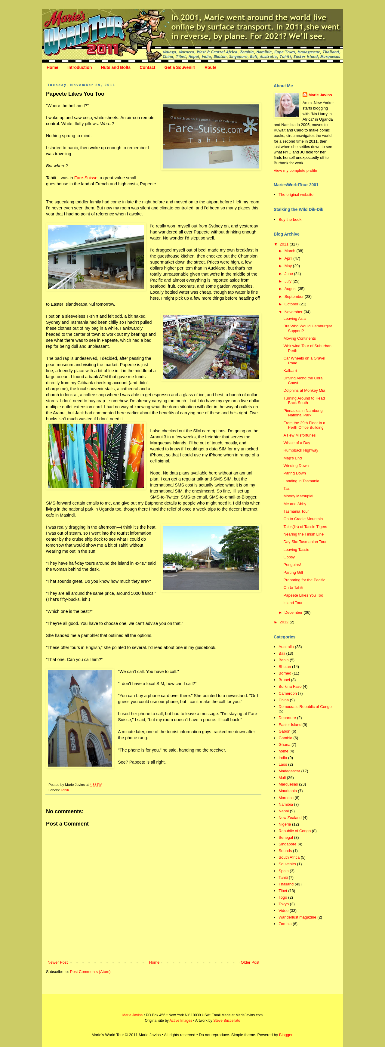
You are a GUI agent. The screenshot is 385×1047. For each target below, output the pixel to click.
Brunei (284, 680)
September (295, 296)
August (291, 288)
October (292, 304)
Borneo (285, 673)
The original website (296, 194)
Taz (286, 488)
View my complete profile (295, 170)
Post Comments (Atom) (90, 971)
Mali (282, 777)
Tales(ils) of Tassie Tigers (305, 526)
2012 (285, 622)
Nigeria (285, 824)
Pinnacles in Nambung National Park (302, 413)
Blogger (285, 1035)
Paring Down (294, 473)
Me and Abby (294, 504)
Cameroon (288, 693)
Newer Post (58, 962)
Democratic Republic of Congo (305, 706)
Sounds (285, 850)
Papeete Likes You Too (303, 595)
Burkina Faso (290, 686)
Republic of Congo (295, 831)
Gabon (284, 731)
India (283, 757)
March (291, 251)
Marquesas (288, 784)
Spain (283, 871)
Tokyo (284, 904)
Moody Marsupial (298, 496)
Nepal (284, 811)
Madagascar (289, 771)
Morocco (286, 797)
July (289, 281)
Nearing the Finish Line (303, 534)
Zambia (285, 924)
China (284, 700)
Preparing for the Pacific (304, 580)
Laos (283, 764)
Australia (286, 646)
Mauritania (288, 791)
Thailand (286, 884)
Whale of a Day (296, 442)
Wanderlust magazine (297, 917)
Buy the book (290, 219)
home (283, 751)
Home (52, 67)
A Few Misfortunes (299, 435)
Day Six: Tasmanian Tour (304, 541)
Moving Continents (299, 338)
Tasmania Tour (296, 511)
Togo (283, 897)
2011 (285, 244)
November (294, 312)
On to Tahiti (293, 587)
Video (283, 910)
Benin (283, 660)
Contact (147, 67)
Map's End (292, 458)
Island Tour (292, 603)
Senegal (286, 837)
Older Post (250, 962)
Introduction (79, 67)
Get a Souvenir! (179, 67)
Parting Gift (293, 572)
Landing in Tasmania (301, 481)
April (289, 258)
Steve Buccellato (226, 1020)
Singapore (287, 844)
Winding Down (296, 465)
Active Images (181, 1020)
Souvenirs (287, 864)
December (294, 612)
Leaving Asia (294, 318)
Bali (282, 653)
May (289, 266)
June (289, 273)
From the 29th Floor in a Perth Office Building (304, 425)
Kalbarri (290, 370)
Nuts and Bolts (116, 67)
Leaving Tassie (296, 549)
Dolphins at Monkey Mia (304, 390)
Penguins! (292, 564)
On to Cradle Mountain (303, 519)
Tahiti (65, 790)
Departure (287, 717)
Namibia (286, 804)
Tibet (283, 890)
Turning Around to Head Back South (304, 400)
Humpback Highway (300, 450)
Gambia (285, 738)
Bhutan (285, 666)
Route (211, 67)
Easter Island (290, 724)
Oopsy (289, 557)
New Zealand (290, 817)
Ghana (284, 744)
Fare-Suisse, (86, 177)
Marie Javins (320, 95)
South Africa (289, 857)
